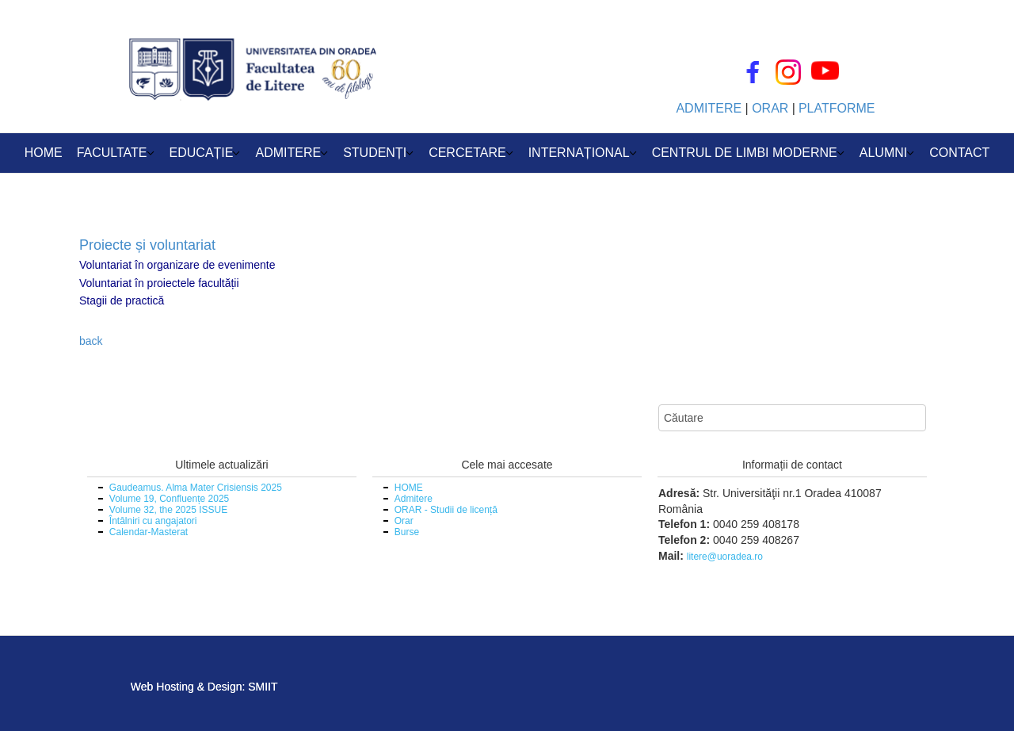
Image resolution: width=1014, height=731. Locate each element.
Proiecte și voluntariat (147, 245)
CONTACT (959, 152)
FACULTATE (112, 152)
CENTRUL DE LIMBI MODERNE (744, 152)
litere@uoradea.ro (725, 556)
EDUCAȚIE (202, 152)
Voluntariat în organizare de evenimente (177, 264)
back (91, 341)
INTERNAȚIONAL (579, 152)
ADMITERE (288, 152)
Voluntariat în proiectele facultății (159, 283)
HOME (44, 152)
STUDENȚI (374, 152)
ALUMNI (883, 152)
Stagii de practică (121, 300)
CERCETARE (467, 152)
